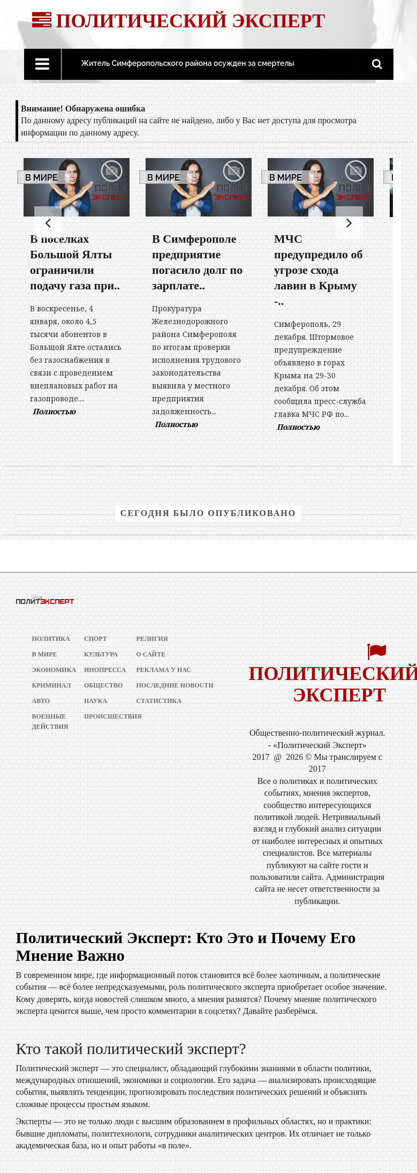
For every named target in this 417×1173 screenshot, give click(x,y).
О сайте (151, 654)
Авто (41, 701)
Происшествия (101, 716)
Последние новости (175, 685)
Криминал (49, 685)
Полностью (54, 411)
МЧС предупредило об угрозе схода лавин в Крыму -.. (318, 270)
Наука (95, 701)
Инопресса (101, 670)
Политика (49, 638)
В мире (41, 178)
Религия (152, 638)
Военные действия (49, 721)
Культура (101, 654)
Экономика (49, 670)
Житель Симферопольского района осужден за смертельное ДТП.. (204, 63)
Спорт (95, 638)
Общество (101, 685)
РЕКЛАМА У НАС (164, 670)
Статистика (159, 701)
